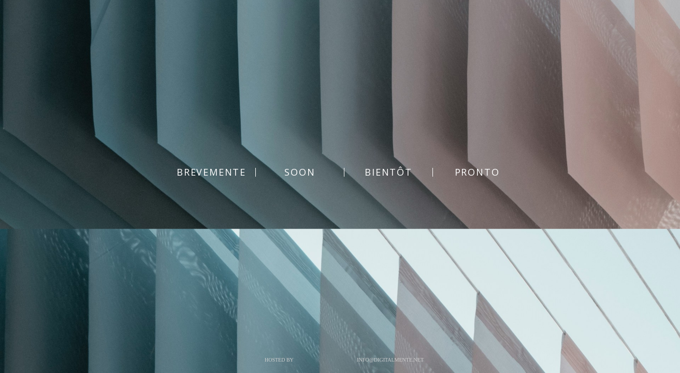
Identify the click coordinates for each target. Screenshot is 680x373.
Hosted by (279, 360)
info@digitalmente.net (390, 360)
